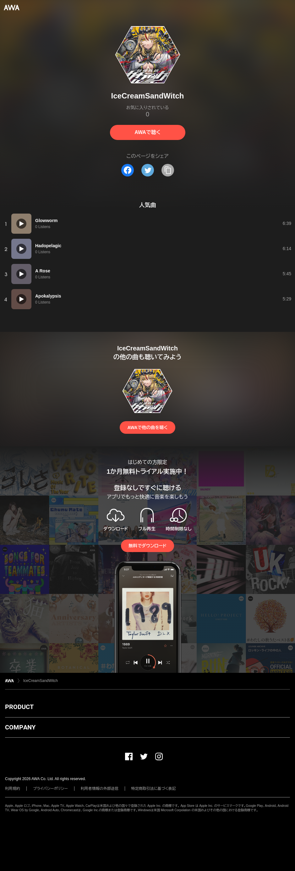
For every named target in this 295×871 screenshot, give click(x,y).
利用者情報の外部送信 (99, 788)
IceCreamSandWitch (40, 680)
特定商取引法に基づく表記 (153, 788)
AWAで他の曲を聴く (147, 427)
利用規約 (12, 788)
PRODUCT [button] (19, 707)
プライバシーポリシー (50, 788)
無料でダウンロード (147, 545)
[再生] (21, 224)
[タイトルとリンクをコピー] (167, 170)
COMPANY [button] (20, 727)
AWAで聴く (147, 132)
